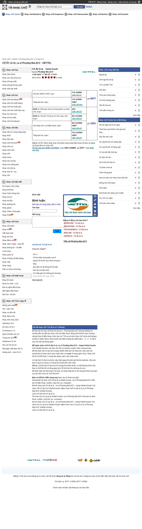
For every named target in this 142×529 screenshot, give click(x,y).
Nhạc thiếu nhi (8, 240)
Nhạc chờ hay (12, 70)
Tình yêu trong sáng (107, 95)
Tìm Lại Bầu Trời (105, 85)
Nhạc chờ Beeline (100, 14)
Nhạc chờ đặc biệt (14, 182)
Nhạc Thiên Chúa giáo (11, 211)
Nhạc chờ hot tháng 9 (11, 99)
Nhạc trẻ (5, 229)
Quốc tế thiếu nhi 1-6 (10, 334)
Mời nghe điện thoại (10, 291)
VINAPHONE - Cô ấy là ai (74, 226)
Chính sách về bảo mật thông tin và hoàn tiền (71, 488)
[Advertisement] (64, 435)
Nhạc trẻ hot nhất (9, 117)
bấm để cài (76, 95)
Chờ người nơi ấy (106, 80)
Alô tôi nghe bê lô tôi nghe (109, 125)
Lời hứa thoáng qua (107, 100)
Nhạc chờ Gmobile (120, 14)
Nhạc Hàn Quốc (8, 74)
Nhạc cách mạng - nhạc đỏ (13, 244)
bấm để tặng (77, 105)
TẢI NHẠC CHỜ (17, 7)
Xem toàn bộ (37, 280)
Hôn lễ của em (105, 105)
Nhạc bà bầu (7, 201)
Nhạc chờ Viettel (13, 14)
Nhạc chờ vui (7, 146)
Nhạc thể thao (8, 190)
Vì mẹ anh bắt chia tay (108, 152)
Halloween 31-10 (9, 341)
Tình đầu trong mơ (106, 110)
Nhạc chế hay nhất (9, 89)
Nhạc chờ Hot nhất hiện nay (13, 110)
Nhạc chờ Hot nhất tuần (11, 107)
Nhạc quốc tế (7, 255)
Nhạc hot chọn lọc (9, 114)
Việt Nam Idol (7, 233)
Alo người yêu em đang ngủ (110, 142)
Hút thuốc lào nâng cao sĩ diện (111, 193)
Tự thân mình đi (105, 167)
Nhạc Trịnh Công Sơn (11, 193)
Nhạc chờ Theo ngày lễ (16, 301)
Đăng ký (92, 2)
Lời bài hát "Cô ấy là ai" (42, 245)
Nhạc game (7, 208)
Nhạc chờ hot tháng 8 (11, 121)
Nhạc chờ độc (12, 128)
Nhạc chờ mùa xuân (10, 320)
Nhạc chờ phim (8, 226)
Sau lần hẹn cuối (106, 137)
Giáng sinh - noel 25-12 (11, 352)
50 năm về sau (105, 157)
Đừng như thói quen (107, 183)
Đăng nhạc (112, 2)
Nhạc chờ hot (12, 95)
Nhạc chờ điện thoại (14, 276)
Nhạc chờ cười (8, 150)
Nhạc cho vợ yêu (9, 161)
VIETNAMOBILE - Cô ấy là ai (76, 229)
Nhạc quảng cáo (8, 204)
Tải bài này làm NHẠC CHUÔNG (45, 148)
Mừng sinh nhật (8, 305)
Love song (6, 251)
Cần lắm (102, 90)
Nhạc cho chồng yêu (10, 164)
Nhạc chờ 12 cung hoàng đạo (14, 132)
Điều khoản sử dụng (127, 2)
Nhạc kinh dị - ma (9, 172)
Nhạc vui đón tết (8, 312)
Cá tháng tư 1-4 (8, 330)
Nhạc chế (6, 154)
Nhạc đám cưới (8, 316)
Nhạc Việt (6, 262)
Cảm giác (103, 188)
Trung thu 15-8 (8, 338)
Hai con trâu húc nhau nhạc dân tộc (113, 178)
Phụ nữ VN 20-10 (9, 345)
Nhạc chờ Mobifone (33, 14)
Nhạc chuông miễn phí (18, 2)
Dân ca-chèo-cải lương (11, 269)
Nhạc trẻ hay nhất (9, 81)
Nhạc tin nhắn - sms (10, 284)
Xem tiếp (136, 115)
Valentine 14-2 (8, 323)
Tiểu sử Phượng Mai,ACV (75, 241)
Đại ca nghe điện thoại (11, 287)
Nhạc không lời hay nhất (12, 85)
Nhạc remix (7, 157)
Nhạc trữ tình (7, 237)
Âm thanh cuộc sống (10, 186)
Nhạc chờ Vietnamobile (78, 14)
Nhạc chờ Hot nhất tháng (12, 103)
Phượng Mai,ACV (26, 59)
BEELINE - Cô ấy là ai (73, 233)
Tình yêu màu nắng (107, 203)
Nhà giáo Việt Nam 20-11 (12, 349)
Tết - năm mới (8, 309)
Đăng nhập (101, 2)
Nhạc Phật (6, 215)
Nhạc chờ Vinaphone (55, 14)
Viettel (14, 59)
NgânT (43, 249)
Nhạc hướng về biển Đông (12, 258)
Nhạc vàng (6, 265)
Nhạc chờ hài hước (10, 143)
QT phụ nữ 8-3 (8, 327)
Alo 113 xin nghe (106, 198)
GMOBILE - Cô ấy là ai (73, 236)
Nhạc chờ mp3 (12, 221)
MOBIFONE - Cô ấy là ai (74, 223)
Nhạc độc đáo (8, 139)
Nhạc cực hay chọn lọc (11, 78)
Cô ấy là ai (39, 59)
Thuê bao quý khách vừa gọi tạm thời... (112, 130)
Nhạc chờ (6, 59)
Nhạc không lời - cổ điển (12, 247)
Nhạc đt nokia (7, 280)
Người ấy (103, 75)
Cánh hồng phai (105, 172)
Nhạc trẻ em (7, 197)
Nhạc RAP (6, 136)
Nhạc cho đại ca (8, 168)
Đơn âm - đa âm (8, 294)
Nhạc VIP (6, 175)
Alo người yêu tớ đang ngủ (110, 147)
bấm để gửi (77, 112)
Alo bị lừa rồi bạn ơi (107, 162)
